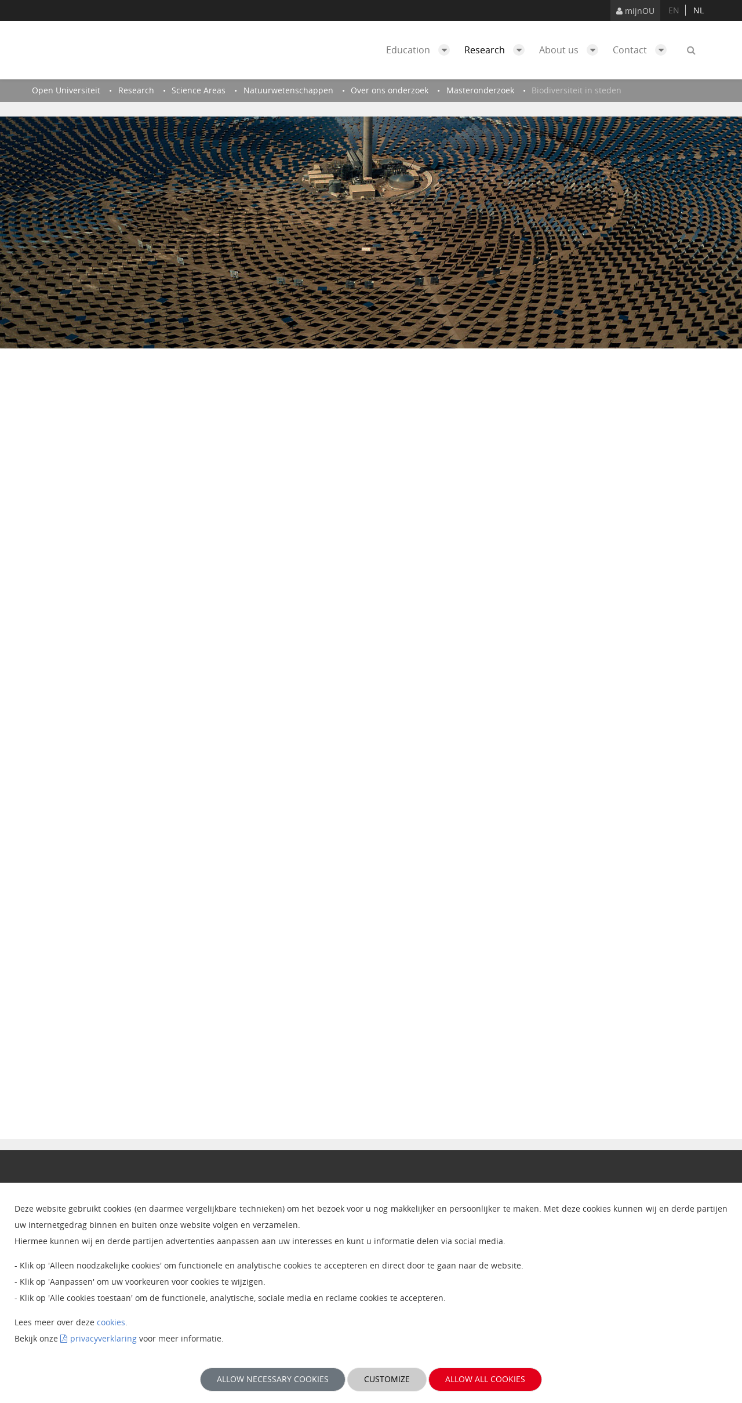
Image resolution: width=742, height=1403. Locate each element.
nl (698, 10)
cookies (111, 1322)
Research (497, 49)
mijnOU (635, 10)
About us (571, 49)
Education (421, 49)
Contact (642, 49)
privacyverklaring (103, 1338)
